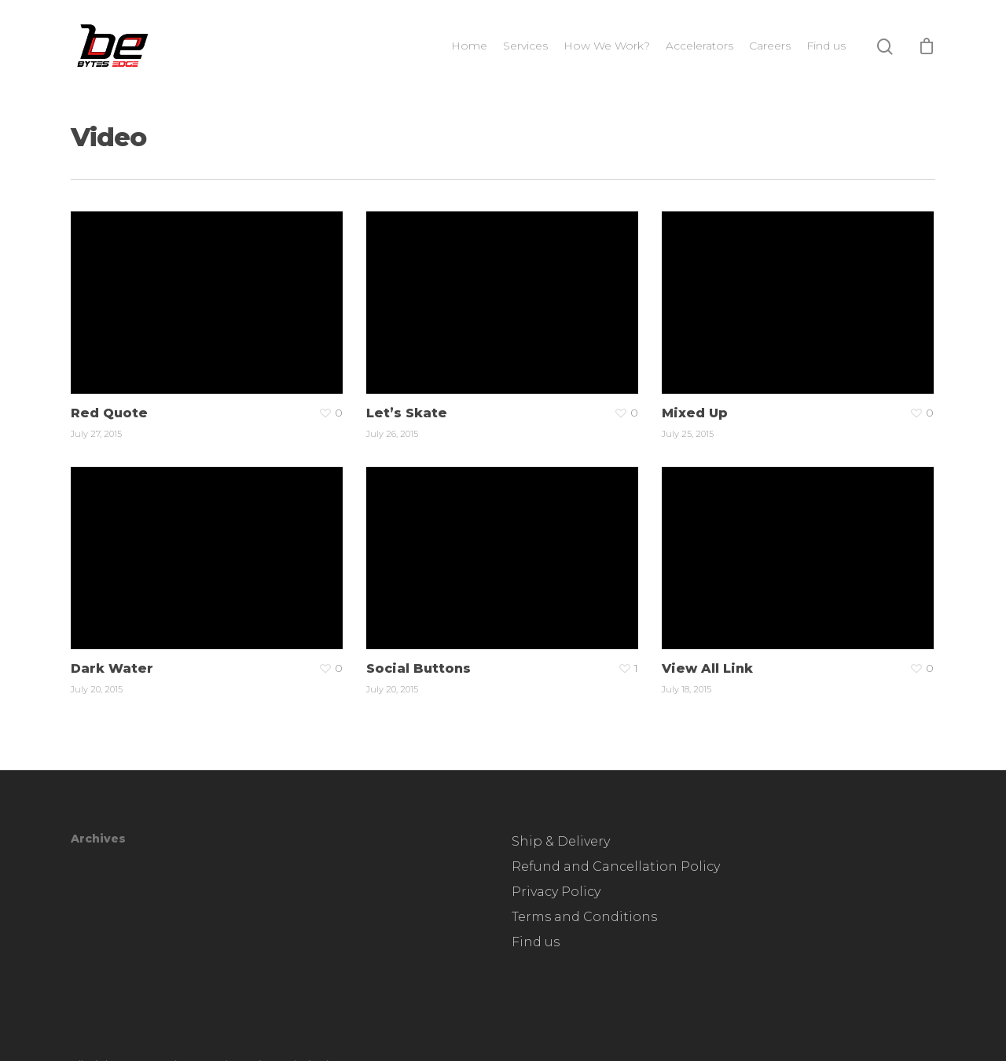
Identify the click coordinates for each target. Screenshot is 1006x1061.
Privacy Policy (556, 891)
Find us (826, 46)
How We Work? (607, 46)
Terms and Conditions (584, 916)
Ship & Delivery (561, 841)
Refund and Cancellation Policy (616, 866)
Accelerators (699, 46)
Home (469, 46)
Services (525, 46)
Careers (770, 46)
